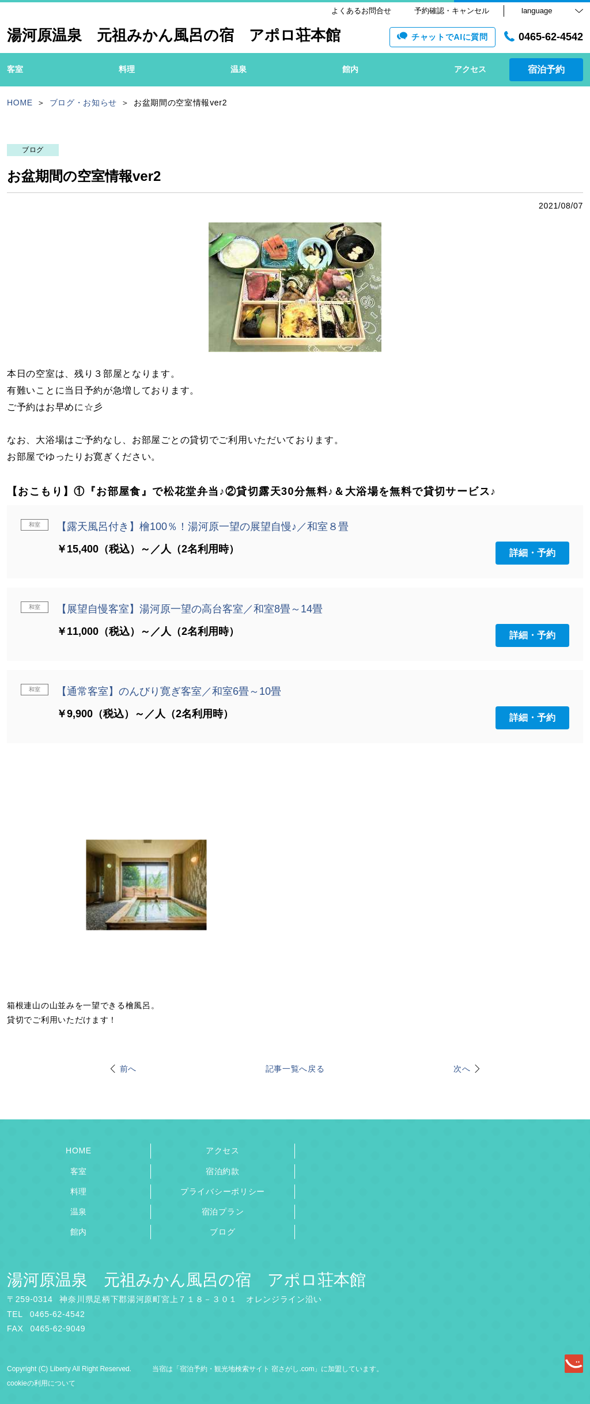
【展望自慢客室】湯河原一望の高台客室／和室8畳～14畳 (189, 609)
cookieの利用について (41, 1383)
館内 (78, 1231)
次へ (461, 1068)
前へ (128, 1068)
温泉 (78, 1211)
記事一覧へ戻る (295, 1068)
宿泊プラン (223, 1211)
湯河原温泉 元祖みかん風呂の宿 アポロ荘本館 (186, 1280)
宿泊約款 (223, 1171)
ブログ (222, 1231)
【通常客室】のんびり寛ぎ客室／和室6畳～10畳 (168, 691)
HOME (79, 1150)
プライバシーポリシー (222, 1191)
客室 (78, 1171)
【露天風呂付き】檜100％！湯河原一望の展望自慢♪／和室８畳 (202, 526)
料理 (78, 1191)
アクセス (223, 1150)
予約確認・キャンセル (451, 10)
